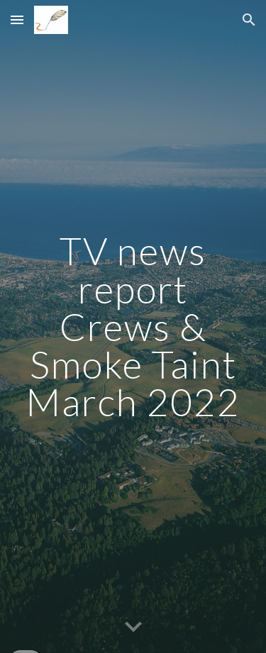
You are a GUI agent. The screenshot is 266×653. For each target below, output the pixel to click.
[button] (17, 19)
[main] (133, 326)
